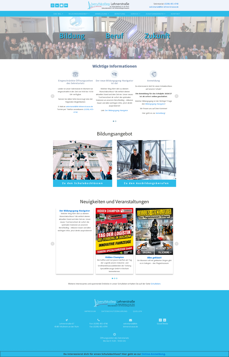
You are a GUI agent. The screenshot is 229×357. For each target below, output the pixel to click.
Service (135, 14)
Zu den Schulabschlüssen (82, 183)
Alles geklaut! (154, 260)
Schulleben (155, 287)
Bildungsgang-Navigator (155, 104)
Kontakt (175, 14)
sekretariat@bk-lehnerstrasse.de (163, 7)
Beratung (120, 14)
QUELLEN (137, 314)
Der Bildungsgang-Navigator (116, 110)
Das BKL (58, 14)
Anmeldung (102, 14)
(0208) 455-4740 (171, 3)
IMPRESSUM (90, 314)
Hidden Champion (114, 260)
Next (176, 96)
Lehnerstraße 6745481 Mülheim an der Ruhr (66, 328)
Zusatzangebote (155, 14)
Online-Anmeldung (153, 354)
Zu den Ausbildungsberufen (146, 185)
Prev (52, 96)
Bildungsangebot (79, 14)
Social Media (162, 326)
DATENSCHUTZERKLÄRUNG (114, 314)
